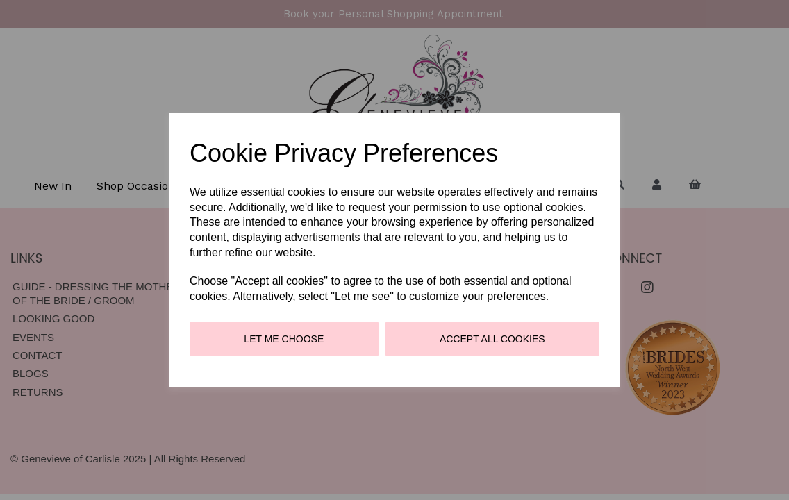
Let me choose (284, 338)
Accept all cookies (492, 338)
